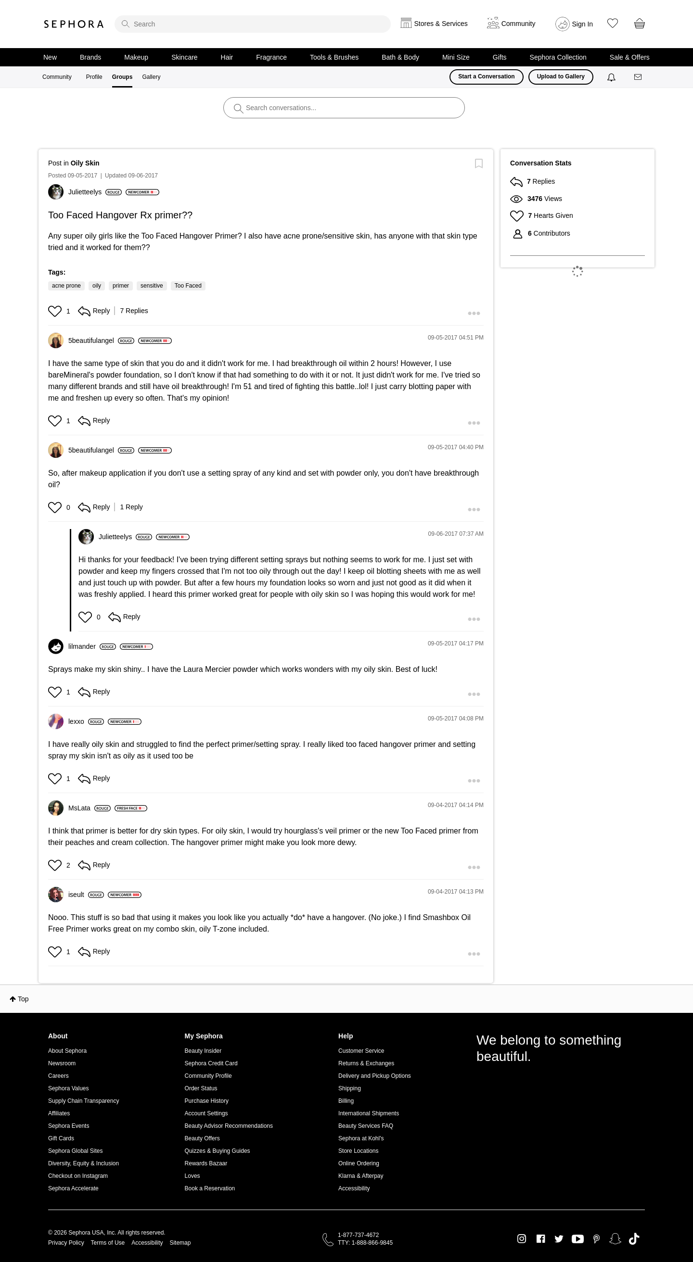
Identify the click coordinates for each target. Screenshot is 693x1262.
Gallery (151, 77)
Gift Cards (61, 1138)
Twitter (559, 1239)
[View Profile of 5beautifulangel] (101, 340)
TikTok (634, 1239)
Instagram (522, 1239)
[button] (56, 311)
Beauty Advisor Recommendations (229, 1126)
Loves (192, 1176)
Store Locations (358, 1151)
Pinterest (596, 1239)
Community (57, 77)
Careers (58, 1076)
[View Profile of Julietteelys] (95, 192)
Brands (90, 57)
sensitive (152, 285)
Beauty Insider (203, 1050)
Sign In (582, 24)
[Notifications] (612, 77)
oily (96, 285)
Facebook (541, 1239)
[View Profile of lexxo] (86, 721)
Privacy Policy (66, 1242)
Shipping (349, 1088)
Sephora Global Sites (75, 1151)
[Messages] (638, 77)
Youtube (578, 1239)
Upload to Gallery (561, 76)
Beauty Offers (202, 1138)
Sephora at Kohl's (361, 1138)
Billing (346, 1101)
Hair (227, 57)
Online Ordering (358, 1163)
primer (121, 285)
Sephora (74, 24)
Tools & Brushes (334, 57)
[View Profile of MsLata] (89, 808)
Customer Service (361, 1050)
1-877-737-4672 (358, 1235)
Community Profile (208, 1076)
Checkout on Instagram (78, 1176)
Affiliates (59, 1113)
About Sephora (67, 1050)
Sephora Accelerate (73, 1188)
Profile (94, 77)
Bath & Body (400, 57)
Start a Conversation (486, 76)
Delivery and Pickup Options (374, 1076)
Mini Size (456, 57)
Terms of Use (108, 1242)
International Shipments (368, 1113)
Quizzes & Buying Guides (217, 1151)
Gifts (500, 57)
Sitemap (180, 1242)
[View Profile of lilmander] (92, 646)
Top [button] (23, 999)
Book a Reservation (210, 1188)
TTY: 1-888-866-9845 (365, 1242)
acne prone (66, 285)
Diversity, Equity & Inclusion (83, 1163)
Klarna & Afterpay (360, 1176)
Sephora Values (68, 1088)
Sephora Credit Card (211, 1063)
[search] (253, 24)
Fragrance (271, 57)
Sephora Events (68, 1126)
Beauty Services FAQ (365, 1126)
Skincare (184, 57)
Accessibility (354, 1188)
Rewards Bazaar (206, 1163)
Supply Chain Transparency (83, 1101)
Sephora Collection (558, 57)
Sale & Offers (630, 57)
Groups (122, 77)
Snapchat (615, 1239)
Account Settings (206, 1113)
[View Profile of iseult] (86, 894)
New (50, 57)
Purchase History (207, 1101)
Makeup (136, 57)
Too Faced (188, 285)
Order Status (201, 1088)
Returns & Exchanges (366, 1063)
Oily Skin (85, 163)
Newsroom (62, 1063)
